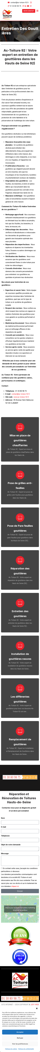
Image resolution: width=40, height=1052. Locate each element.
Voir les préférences (20, 1044)
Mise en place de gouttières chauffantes (20, 440)
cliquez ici (15, 886)
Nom (3, 818)
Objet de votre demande (10, 845)
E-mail (3, 827)
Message (5, 854)
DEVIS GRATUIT (28, 11)
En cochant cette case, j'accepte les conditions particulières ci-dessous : (19, 877)
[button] (37, 1008)
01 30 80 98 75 (15, 6)
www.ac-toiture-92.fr (21, 397)
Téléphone (5, 836)
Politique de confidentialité (26, 1049)
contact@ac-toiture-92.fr (19, 2)
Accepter (20, 1032)
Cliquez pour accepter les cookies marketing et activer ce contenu (20, 909)
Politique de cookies (11, 1049)
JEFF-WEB (35, 1005)
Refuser (20, 1038)
